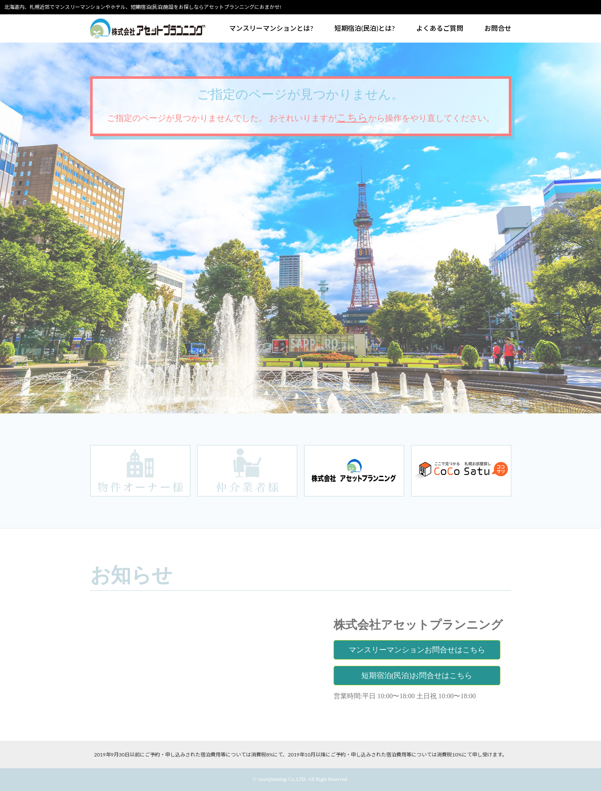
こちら (352, 117)
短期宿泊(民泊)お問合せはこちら (417, 675)
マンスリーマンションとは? (271, 28)
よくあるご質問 (439, 28)
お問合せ (497, 28)
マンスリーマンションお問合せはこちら (417, 650)
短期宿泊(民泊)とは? (364, 28)
